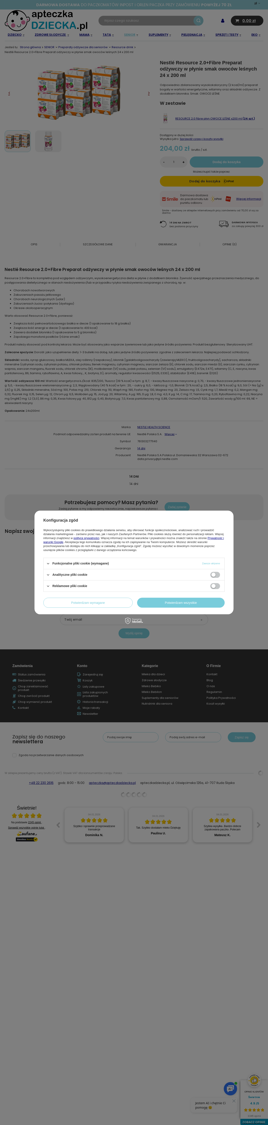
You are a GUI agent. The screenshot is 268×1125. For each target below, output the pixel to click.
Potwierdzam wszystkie (181, 602)
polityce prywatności (86, 538)
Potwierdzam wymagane (88, 602)
